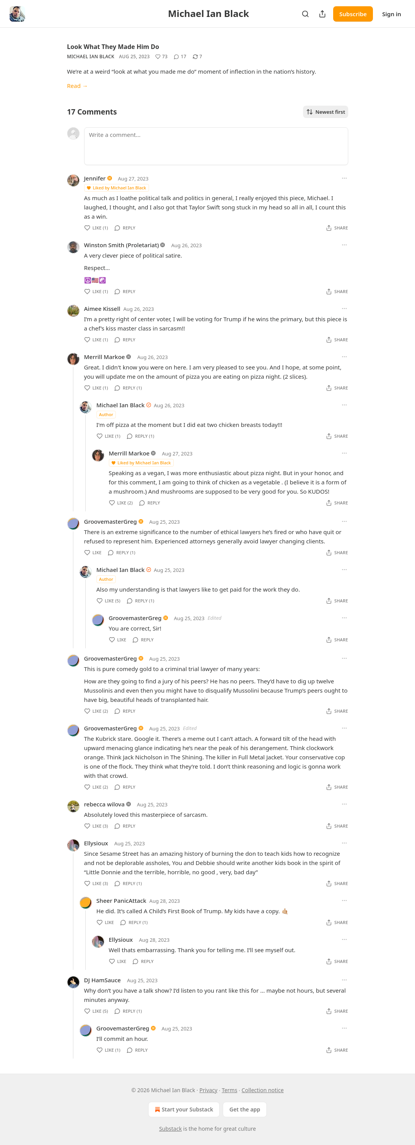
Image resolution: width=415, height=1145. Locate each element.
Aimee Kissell (102, 308)
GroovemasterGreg (110, 521)
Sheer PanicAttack (121, 900)
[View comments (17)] (179, 56)
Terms (229, 1090)
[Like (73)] (161, 56)
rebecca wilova (104, 804)
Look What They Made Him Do (113, 46)
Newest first (325, 111)
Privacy (209, 1090)
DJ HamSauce (102, 980)
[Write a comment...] (216, 146)
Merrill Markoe (104, 357)
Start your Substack (183, 1109)
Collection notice (263, 1090)
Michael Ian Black (91, 56)
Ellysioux (96, 843)
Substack (170, 1128)
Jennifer (95, 178)
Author (106, 414)
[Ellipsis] (344, 178)
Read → (77, 85)
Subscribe (353, 14)
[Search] (305, 14)
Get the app (244, 1109)
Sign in (391, 14)
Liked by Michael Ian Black (116, 188)
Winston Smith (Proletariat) (121, 245)
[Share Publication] (322, 14)
